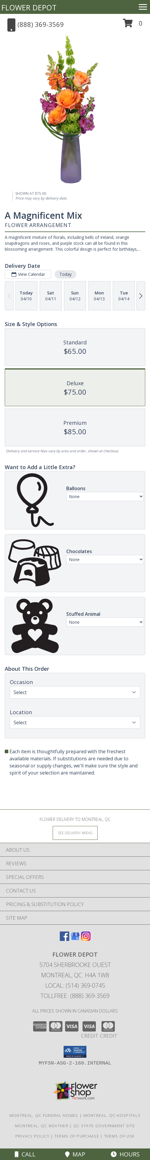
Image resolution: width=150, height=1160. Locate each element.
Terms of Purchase (76, 1136)
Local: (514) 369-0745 (75, 985)
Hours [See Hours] (125, 1154)
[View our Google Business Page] (75, 939)
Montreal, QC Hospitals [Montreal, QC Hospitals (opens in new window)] (112, 1115)
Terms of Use (119, 1136)
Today (65, 274)
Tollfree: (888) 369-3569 (75, 996)
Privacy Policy (32, 1136)
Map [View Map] (75, 1154)
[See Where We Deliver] (75, 832)
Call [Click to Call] (25, 1154)
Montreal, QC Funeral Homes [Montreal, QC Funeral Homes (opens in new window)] (43, 1115)
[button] (133, 25)
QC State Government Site (104, 1125)
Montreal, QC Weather (41, 1125)
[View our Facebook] (64, 939)
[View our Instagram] (86, 939)
